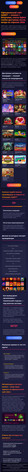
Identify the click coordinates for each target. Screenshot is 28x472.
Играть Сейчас (10, 2)
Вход (19, 2)
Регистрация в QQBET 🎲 (8, 33)
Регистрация (14, 6)
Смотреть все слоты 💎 (14, 185)
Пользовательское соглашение (8, 467)
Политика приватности (17, 467)
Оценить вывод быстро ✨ (14, 337)
